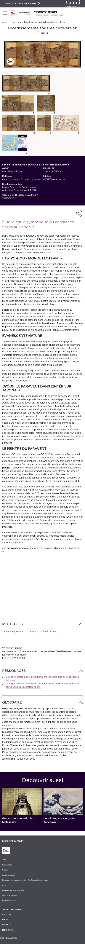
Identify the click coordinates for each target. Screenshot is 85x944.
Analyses (16, 22)
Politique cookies (9, 901)
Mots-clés (7, 930)
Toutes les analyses (12, 909)
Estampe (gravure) (13, 631)
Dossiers (6, 925)
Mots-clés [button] (12, 624)
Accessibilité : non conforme (13, 890)
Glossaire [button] (12, 702)
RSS (4, 885)
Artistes (6, 915)
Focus (5, 920)
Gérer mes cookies (9, 896)
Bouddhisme (49, 631)
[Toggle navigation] (5, 13)
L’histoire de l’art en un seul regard (49, 15)
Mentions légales (8, 875)
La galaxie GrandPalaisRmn (22, 3)
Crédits (5, 870)
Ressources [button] (14, 670)
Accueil (5, 22)
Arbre (33, 631)
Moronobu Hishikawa (12, 171)
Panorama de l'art (45, 12)
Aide (4, 860)
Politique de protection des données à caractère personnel (25, 880)
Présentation (7, 865)
